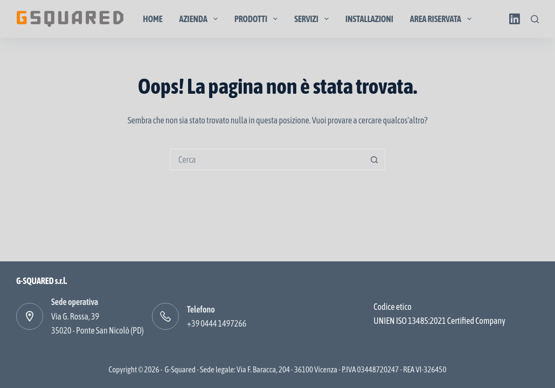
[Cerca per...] (267, 159)
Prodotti (258, 18)
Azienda (200, 18)
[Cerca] (535, 19)
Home (152, 19)
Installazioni (369, 19)
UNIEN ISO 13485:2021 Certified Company (439, 320)
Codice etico (392, 306)
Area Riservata (443, 18)
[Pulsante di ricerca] (374, 159)
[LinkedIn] (514, 18)
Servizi (313, 18)
